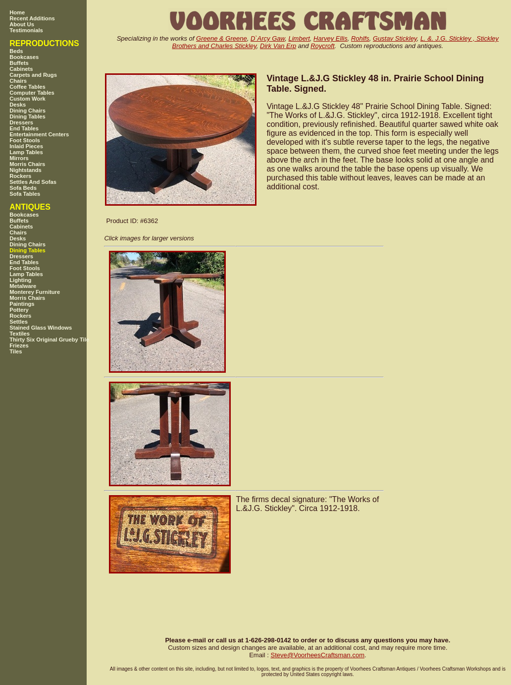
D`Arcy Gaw (268, 38)
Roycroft (322, 46)
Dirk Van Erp (278, 46)
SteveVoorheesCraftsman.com (317, 655)
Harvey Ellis (330, 38)
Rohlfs (360, 38)
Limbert (298, 38)
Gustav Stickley (395, 38)
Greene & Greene (221, 38)
